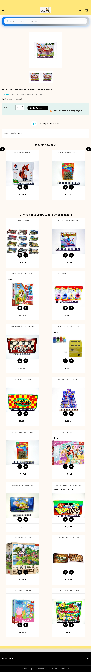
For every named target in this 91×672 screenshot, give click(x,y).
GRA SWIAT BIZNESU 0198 (22, 485)
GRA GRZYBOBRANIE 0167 (68, 591)
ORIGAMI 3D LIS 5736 (23, 153)
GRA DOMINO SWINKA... (23, 591)
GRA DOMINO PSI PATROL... (22, 274)
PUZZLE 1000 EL (23, 221)
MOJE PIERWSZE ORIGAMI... (68, 221)
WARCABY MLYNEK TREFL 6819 (68, 538)
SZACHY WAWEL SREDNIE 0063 (23, 326)
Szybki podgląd (25, 187)
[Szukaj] (45, 21)
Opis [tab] (34, 123)
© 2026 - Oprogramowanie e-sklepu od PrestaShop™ (45, 669)
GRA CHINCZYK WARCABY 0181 (68, 485)
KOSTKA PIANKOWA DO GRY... (68, 326)
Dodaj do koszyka (38, 108)
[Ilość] (18, 107)
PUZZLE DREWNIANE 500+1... (22, 538)
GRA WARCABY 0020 (22, 379)
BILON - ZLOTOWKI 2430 (68, 153)
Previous (2, 149)
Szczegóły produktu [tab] (49, 123)
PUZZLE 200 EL (68, 432)
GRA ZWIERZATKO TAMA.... (68, 274)
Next (88, 149)
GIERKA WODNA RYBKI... (68, 379)
